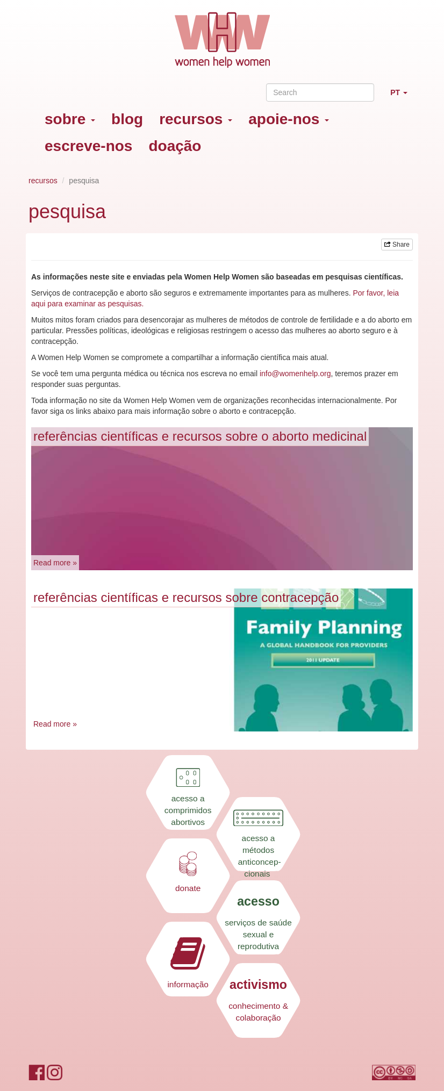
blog (127, 119)
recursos (195, 119)
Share (397, 244)
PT (403, 97)
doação (174, 146)
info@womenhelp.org (295, 373)
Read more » (55, 562)
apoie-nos (288, 119)
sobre (70, 119)
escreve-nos (88, 146)
